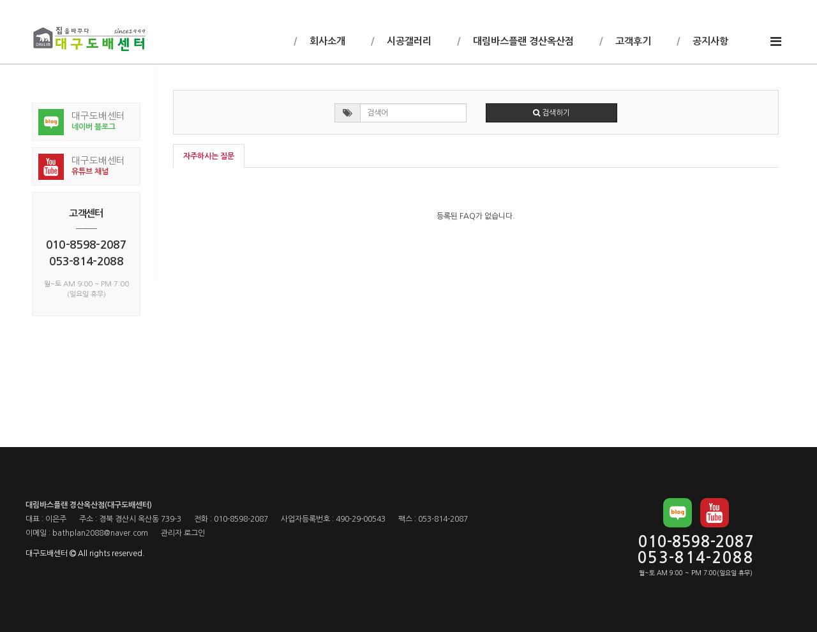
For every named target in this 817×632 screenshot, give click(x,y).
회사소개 (326, 41)
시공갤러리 (407, 41)
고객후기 (632, 41)
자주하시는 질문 (208, 156)
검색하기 (551, 113)
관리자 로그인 (183, 533)
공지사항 (709, 41)
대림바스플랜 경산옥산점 (522, 41)
